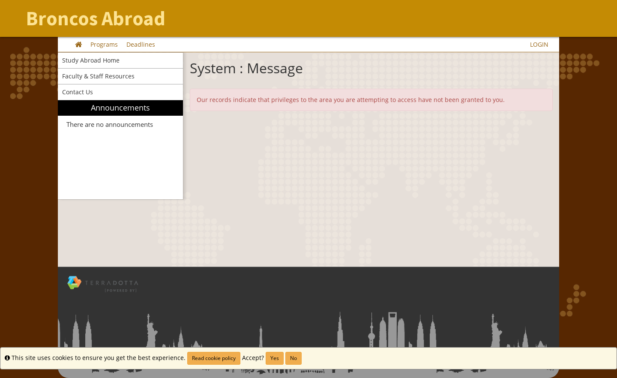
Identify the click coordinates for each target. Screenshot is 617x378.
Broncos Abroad (95, 18)
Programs (104, 44)
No (293, 358)
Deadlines (140, 44)
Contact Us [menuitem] (77, 92)
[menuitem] (120, 149)
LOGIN (539, 44)
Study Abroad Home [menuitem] (91, 60)
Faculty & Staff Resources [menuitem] (98, 76)
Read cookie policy (214, 358)
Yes (274, 358)
